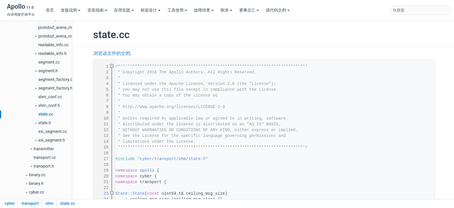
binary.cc (37, 174)
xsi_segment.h (51, 140)
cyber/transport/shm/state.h (173, 159)
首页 (50, 10)
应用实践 (124, 10)
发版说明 (70, 10)
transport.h (44, 166)
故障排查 (204, 10)
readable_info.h (52, 53)
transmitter (44, 148)
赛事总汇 (249, 10)
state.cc (45, 114)
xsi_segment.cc (52, 131)
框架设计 (150, 10)
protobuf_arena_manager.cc (64, 27)
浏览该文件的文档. (112, 53)
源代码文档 (278, 10)
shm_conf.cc (50, 96)
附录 (226, 10)
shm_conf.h (49, 105)
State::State (130, 193)
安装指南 (97, 10)
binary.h (36, 183)
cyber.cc (36, 192)
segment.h (48, 70)
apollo (147, 170)
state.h (44, 122)
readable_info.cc (53, 44)
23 (102, 193)
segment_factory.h (55, 88)
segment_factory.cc (56, 79)
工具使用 (177, 10)
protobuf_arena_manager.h (63, 36)
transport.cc (45, 157)
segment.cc (49, 62)
